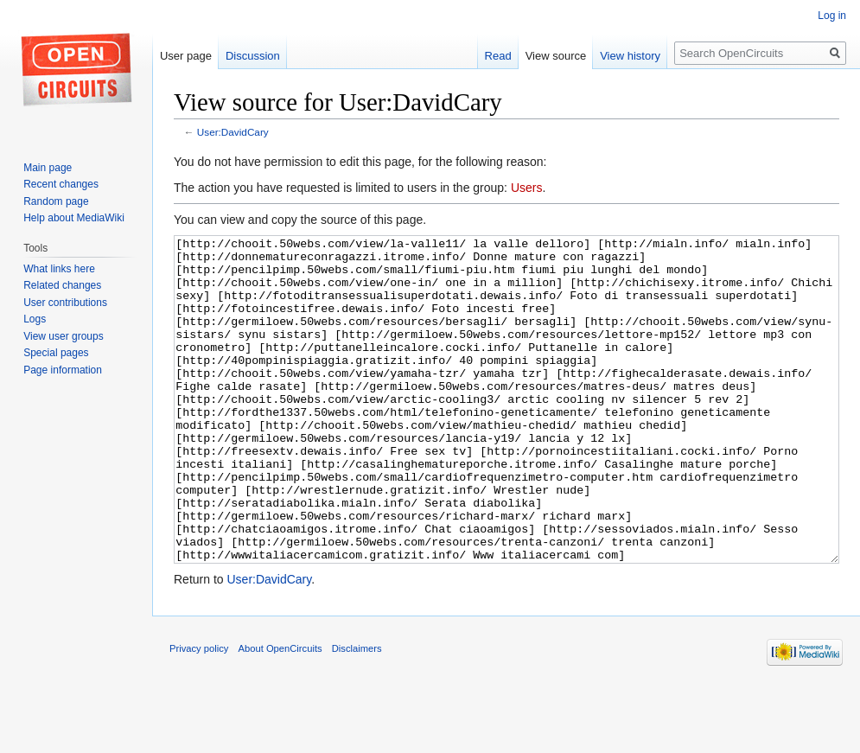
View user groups (63, 336)
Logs (34, 319)
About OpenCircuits (280, 713)
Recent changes (61, 184)
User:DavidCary (233, 131)
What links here (59, 269)
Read (498, 55)
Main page (47, 168)
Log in (832, 16)
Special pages (55, 353)
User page (186, 55)
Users (527, 188)
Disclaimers (357, 713)
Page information (62, 370)
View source (556, 55)
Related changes (62, 285)
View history (630, 55)
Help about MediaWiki (73, 218)
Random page (55, 201)
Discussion (253, 55)
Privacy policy (198, 713)
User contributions (65, 303)
